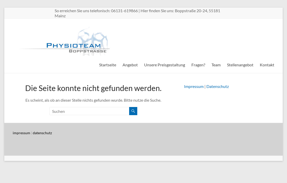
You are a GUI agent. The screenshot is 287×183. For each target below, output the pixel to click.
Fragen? (198, 64)
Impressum (194, 86)
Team (216, 64)
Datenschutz (217, 86)
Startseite (107, 64)
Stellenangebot (240, 64)
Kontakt (267, 64)
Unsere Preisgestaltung (164, 64)
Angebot (130, 64)
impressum (21, 133)
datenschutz (42, 133)
